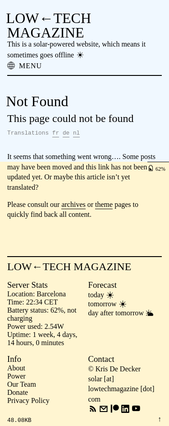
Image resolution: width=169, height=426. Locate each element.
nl (76, 133)
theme (104, 204)
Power (16, 376)
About (16, 368)
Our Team (21, 384)
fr (55, 133)
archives (73, 204)
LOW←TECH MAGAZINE (48, 25)
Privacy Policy (28, 400)
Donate (17, 392)
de (66, 133)
